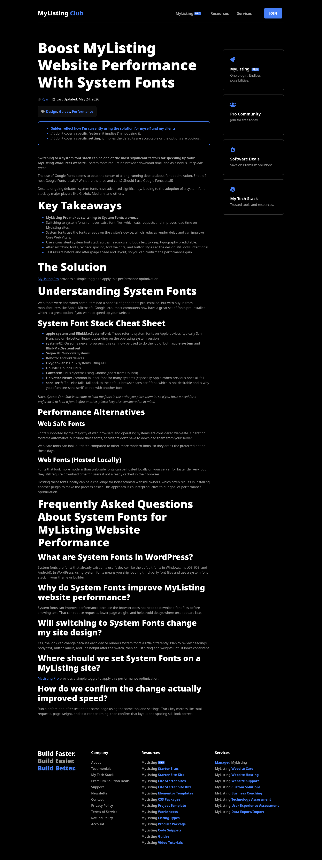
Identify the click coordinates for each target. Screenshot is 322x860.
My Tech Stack (102, 774)
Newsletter (100, 793)
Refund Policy (102, 818)
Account (97, 824)
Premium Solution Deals (110, 781)
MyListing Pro (48, 279)
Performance (82, 111)
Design (51, 111)
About (96, 762)
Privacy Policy (102, 805)
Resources (219, 13)
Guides (64, 111)
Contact (97, 799)
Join (273, 13)
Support (97, 787)
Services (244, 13)
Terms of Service (104, 811)
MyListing (61, 13)
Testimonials (101, 768)
